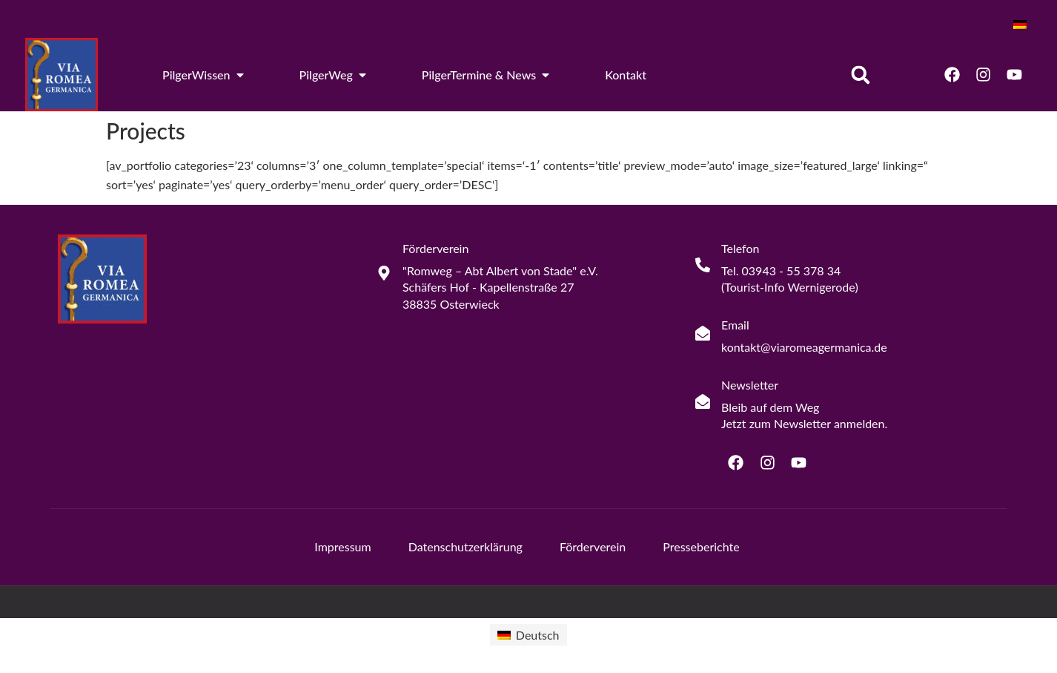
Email (735, 325)
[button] (861, 74)
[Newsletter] (702, 401)
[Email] (702, 333)
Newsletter (749, 385)
